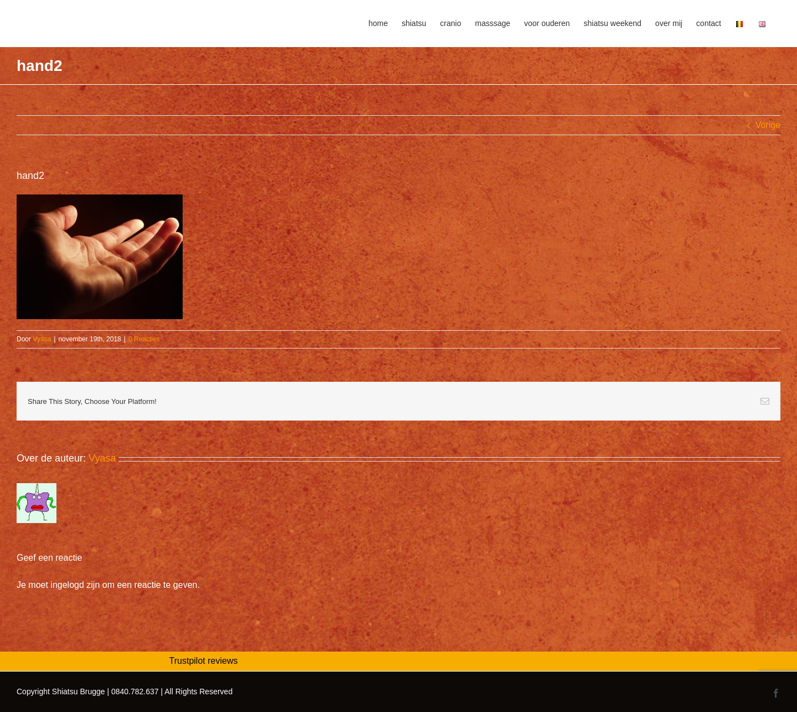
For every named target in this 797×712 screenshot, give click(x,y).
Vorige (767, 125)
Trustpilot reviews (203, 660)
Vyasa (42, 339)
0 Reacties (144, 339)
